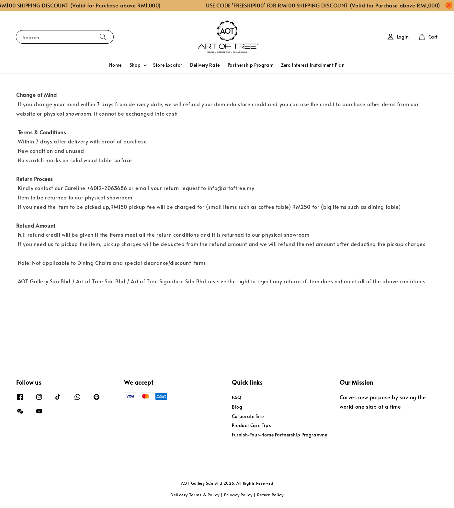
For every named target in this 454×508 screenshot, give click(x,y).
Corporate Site (248, 416)
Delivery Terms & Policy (194, 495)
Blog (237, 407)
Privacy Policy (238, 495)
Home (115, 65)
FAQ (237, 398)
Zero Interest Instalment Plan (313, 65)
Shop (135, 65)
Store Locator (167, 65)
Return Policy (270, 495)
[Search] (103, 36)
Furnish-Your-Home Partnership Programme (279, 435)
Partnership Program (250, 65)
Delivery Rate (205, 65)
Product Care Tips (251, 425)
